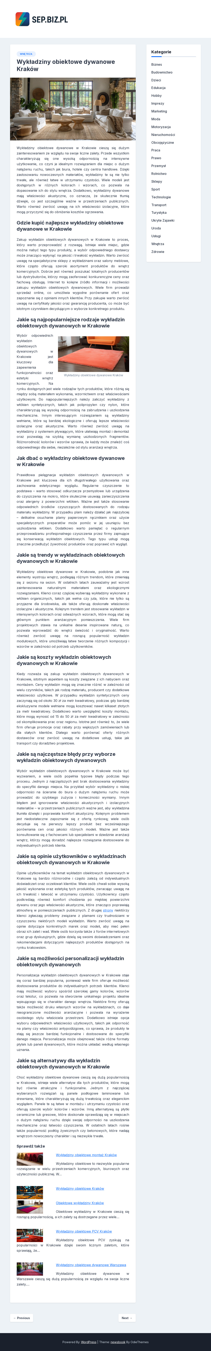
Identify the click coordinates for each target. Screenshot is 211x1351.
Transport (158, 205)
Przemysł (158, 166)
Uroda (156, 228)
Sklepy (156, 181)
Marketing (159, 111)
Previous (21, 1318)
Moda (155, 119)
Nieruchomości (163, 135)
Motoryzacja (161, 127)
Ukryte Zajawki (162, 220)
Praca (155, 150)
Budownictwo (162, 72)
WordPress (88, 1342)
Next (127, 1318)
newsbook (118, 1342)
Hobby (156, 95)
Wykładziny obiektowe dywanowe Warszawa (91, 1265)
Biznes (156, 64)
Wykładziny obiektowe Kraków (80, 1188)
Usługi (156, 236)
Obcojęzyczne (162, 142)
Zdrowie (157, 252)
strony (108, 910)
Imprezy (157, 103)
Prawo (156, 158)
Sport (155, 189)
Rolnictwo (159, 174)
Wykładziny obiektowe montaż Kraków (86, 1155)
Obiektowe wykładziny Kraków (80, 1203)
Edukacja (158, 88)
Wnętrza (26, 54)
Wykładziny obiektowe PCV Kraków (84, 1231)
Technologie (161, 197)
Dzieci (156, 80)
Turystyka (159, 212)
